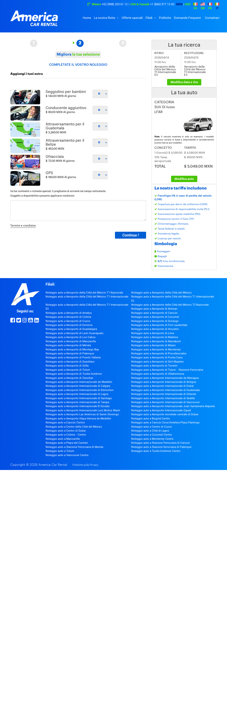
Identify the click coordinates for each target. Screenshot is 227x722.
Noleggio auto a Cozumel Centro (151, 434)
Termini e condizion (23, 225)
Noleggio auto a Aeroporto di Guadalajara (71, 329)
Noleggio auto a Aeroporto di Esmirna (69, 325)
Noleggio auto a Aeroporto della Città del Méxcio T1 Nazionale (84, 292)
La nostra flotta (105, 18)
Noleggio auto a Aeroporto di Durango (155, 321)
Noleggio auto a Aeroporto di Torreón (154, 365)
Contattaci (212, 18)
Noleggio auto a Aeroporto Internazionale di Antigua (163, 382)
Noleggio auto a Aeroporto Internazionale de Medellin (79, 382)
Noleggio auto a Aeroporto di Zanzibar (69, 378)
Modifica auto (184, 179)
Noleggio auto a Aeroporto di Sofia (67, 365)
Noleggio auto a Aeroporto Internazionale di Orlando (163, 394)
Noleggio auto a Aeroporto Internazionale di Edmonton (80, 390)
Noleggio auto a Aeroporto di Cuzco (68, 321)
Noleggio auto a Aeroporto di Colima (68, 317)
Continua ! (130, 235)
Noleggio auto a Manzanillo (63, 438)
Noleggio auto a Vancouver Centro (67, 455)
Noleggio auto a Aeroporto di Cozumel (155, 317)
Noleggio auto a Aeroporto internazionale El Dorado (78, 406)
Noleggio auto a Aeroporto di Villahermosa (157, 373)
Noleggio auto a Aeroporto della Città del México (161, 292)
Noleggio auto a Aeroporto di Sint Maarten (157, 361)
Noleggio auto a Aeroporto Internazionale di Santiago (79, 398)
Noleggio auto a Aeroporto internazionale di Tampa (77, 402)
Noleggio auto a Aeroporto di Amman (154, 308)
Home (87, 18)
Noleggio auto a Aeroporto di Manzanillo (71, 341)
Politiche (165, 18)
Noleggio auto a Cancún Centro (65, 422)
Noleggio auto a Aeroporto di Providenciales (158, 353)
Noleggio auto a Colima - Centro (66, 434)
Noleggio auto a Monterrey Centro (152, 438)
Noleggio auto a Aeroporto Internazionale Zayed (161, 410)
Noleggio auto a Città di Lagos (150, 430)
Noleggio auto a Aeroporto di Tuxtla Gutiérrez (74, 373)
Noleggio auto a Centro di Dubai (66, 430)
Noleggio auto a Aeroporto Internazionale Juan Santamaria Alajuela (173, 406)
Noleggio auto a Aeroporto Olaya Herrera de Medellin (78, 418)
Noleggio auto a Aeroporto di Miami (153, 345)
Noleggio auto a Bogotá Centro (150, 418)
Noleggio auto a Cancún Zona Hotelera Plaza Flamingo (165, 422)
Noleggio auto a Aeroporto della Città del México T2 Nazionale (170, 304)
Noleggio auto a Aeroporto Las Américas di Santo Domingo (82, 414)
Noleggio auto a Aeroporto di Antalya (69, 313)
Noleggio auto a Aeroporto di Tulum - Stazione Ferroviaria (167, 369)
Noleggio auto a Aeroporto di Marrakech (156, 341)
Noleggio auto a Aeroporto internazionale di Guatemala (165, 390)
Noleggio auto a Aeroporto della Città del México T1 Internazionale (87, 296)
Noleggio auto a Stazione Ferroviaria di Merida (74, 447)
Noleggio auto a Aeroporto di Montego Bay (72, 349)
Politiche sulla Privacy (85, 465)
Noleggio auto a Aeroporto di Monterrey (156, 349)
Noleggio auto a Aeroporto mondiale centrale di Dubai (164, 414)
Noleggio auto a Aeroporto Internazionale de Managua (165, 378)
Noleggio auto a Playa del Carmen (67, 442)
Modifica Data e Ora (184, 82)
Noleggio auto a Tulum (60, 451)
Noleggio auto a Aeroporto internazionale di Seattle (163, 398)
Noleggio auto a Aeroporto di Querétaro (70, 361)
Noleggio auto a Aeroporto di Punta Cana (156, 357)
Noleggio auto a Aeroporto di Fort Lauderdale (159, 325)
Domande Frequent (187, 18)
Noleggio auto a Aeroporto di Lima (152, 333)
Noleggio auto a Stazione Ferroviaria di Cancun (160, 442)
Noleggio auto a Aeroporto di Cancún (154, 313)
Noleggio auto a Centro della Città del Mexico (74, 426)
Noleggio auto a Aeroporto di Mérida (68, 345)
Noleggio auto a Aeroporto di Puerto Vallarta (73, 357)
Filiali (149, 18)
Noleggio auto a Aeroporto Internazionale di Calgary (78, 386)
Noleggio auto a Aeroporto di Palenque (70, 353)
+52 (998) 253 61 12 (115, 4)
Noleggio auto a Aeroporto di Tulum (68, 369)
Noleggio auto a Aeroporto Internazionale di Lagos (77, 394)
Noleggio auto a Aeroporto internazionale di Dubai (162, 386)
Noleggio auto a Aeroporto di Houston (155, 329)
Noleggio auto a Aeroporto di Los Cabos (71, 337)
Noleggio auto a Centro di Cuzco (151, 426)
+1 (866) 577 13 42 (162, 4)
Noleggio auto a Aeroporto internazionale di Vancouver (165, 402)
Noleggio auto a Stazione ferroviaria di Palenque (161, 447)
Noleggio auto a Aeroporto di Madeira (154, 337)
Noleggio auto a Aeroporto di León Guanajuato (75, 333)
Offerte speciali (132, 18)
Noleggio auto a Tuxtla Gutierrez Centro (155, 451)
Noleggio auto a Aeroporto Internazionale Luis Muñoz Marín (83, 410)
